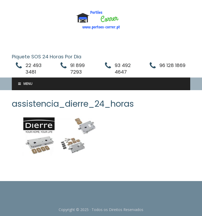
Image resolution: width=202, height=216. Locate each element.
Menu (24, 83)
